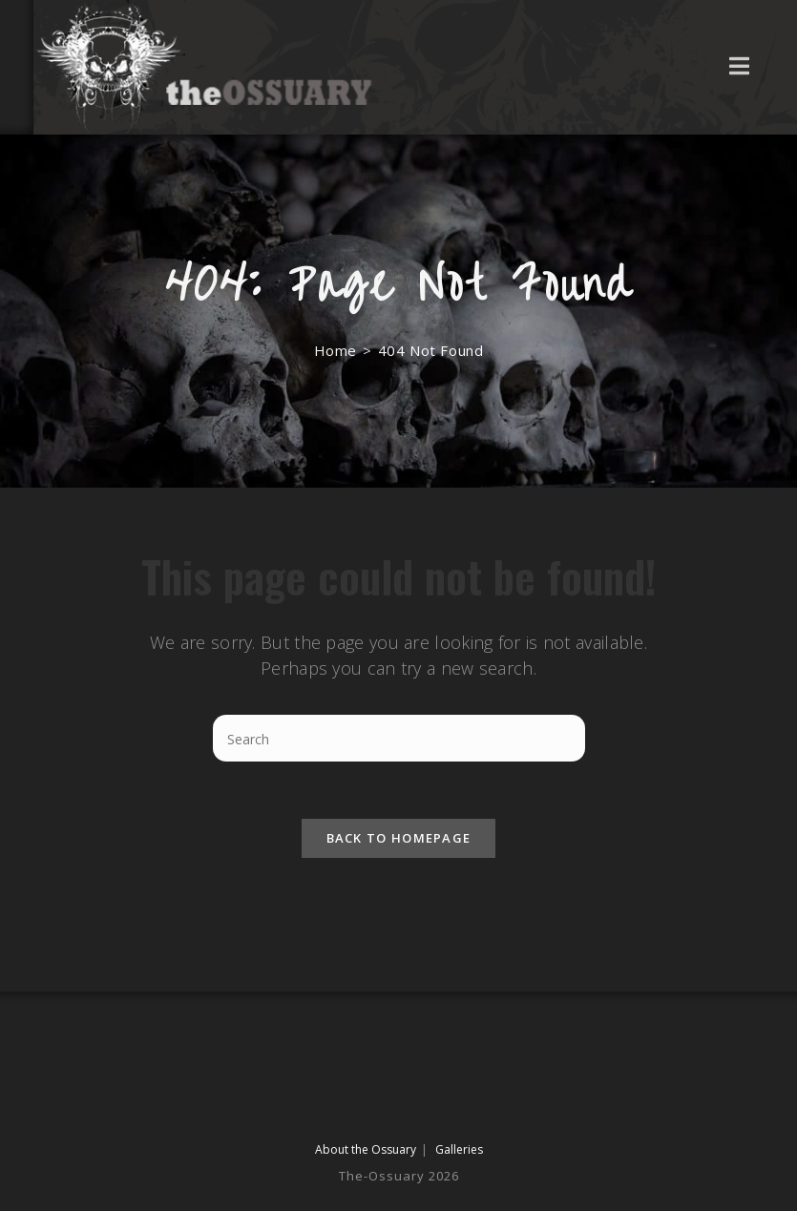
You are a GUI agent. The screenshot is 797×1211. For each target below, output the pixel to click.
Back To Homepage (399, 837)
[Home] (335, 350)
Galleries (459, 1149)
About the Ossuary (365, 1149)
